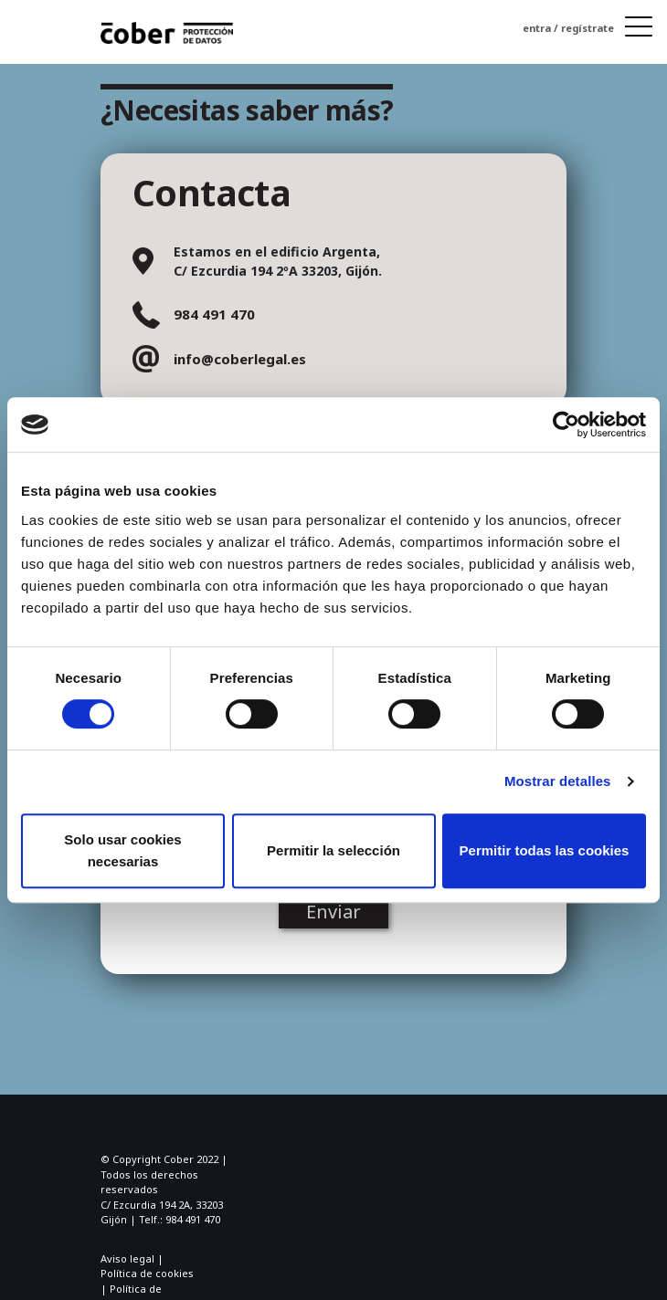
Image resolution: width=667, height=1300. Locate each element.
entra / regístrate (568, 28)
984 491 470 (214, 314)
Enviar (333, 911)
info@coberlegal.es (240, 359)
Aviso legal (127, 1258)
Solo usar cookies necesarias (122, 850)
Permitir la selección (333, 850)
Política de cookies (147, 1273)
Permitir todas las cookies (545, 850)
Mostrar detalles (557, 781)
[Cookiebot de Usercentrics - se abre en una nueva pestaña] (566, 424)
